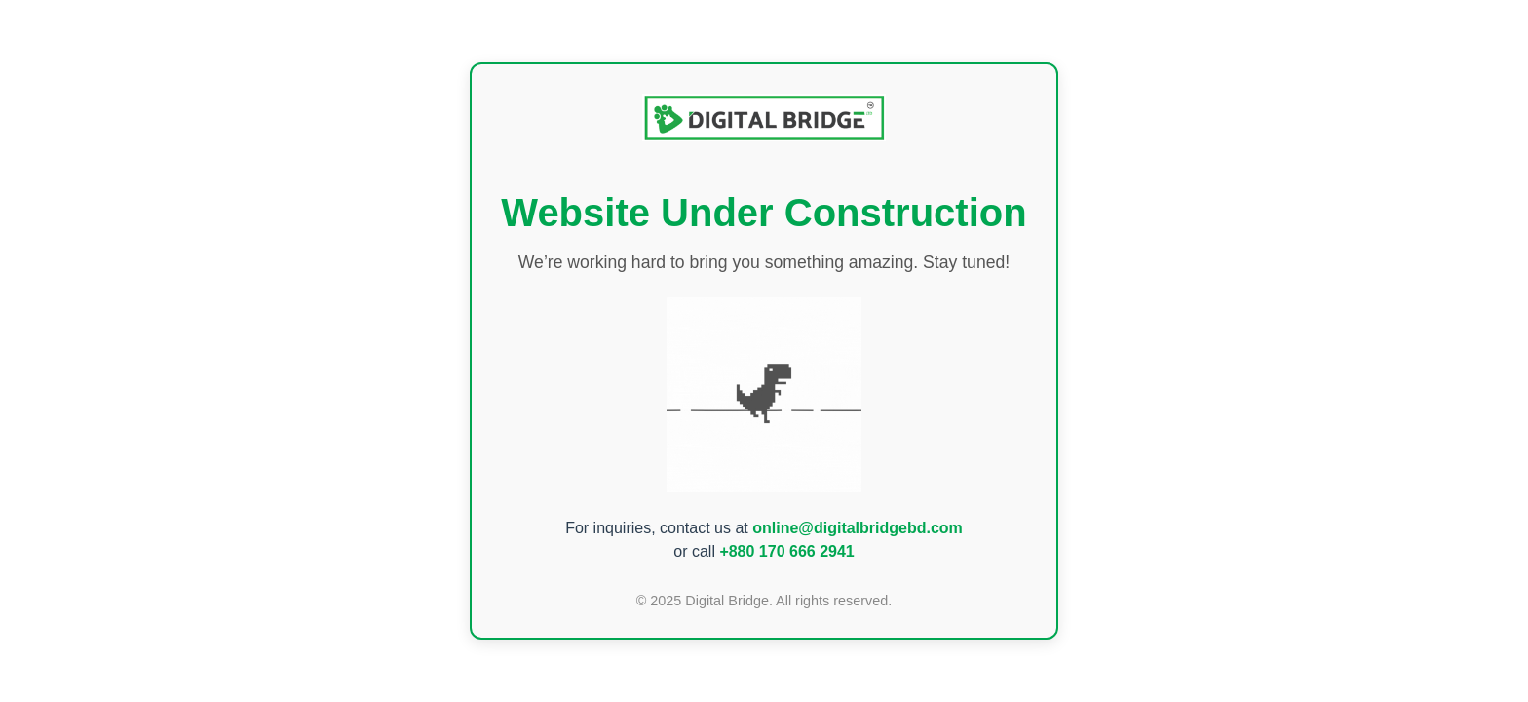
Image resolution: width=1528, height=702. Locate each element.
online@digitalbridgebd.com (857, 528)
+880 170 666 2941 (786, 551)
